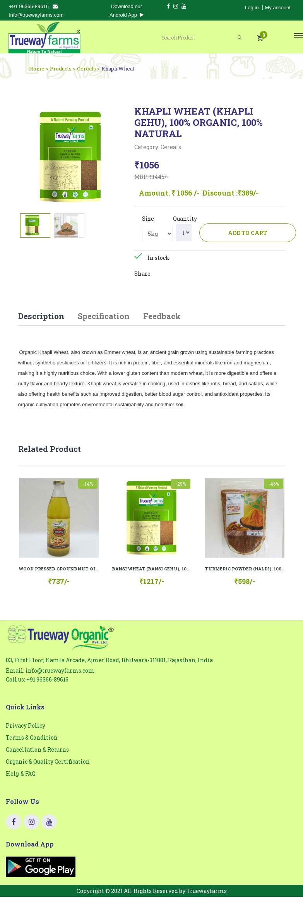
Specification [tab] (104, 317)
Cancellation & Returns (37, 750)
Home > (38, 68)
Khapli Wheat (117, 68)
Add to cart (247, 233)
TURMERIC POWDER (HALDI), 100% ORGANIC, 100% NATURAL (244, 570)
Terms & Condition (32, 738)
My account (277, 7)
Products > (62, 68)
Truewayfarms (207, 892)
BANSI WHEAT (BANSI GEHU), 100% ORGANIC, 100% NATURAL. (152, 570)
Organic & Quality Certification (48, 762)
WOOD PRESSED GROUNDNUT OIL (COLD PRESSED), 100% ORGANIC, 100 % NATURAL (59, 570)
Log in (251, 7)
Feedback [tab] (162, 317)
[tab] (35, 225)
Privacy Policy (25, 726)
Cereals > (88, 68)
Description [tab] (41, 317)
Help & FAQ (21, 774)
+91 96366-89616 (29, 6)
